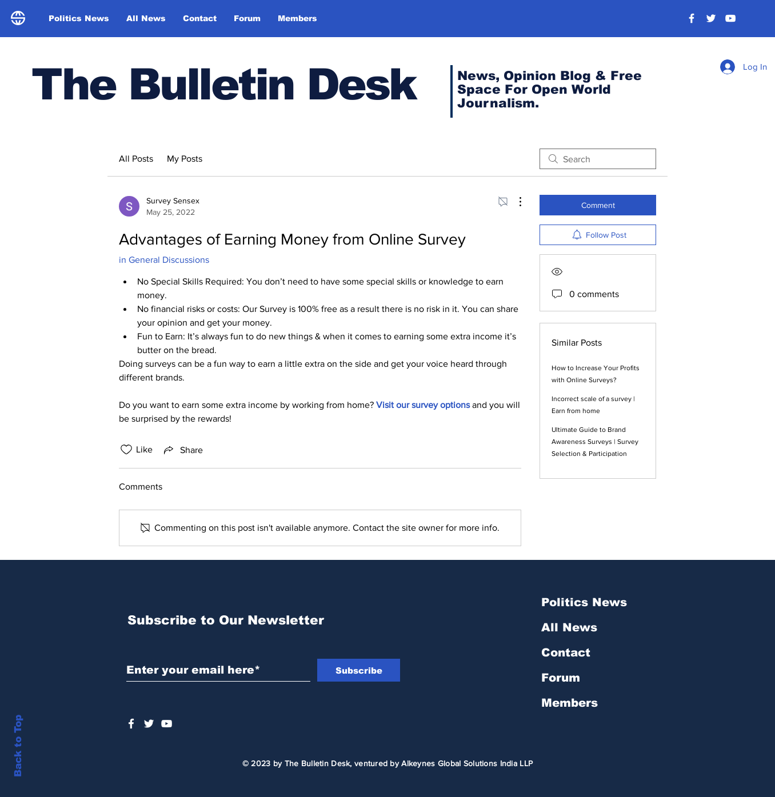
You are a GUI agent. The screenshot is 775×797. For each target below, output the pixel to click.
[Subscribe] (358, 670)
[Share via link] (182, 449)
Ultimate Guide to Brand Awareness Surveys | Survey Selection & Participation (595, 442)
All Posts (136, 158)
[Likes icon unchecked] (126, 449)
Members (569, 702)
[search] (598, 159)
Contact (565, 652)
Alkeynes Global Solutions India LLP (467, 763)
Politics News (584, 602)
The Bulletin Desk (223, 84)
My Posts (184, 158)
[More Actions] (514, 202)
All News (569, 627)
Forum (560, 677)
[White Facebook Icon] (131, 723)
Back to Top (18, 746)
